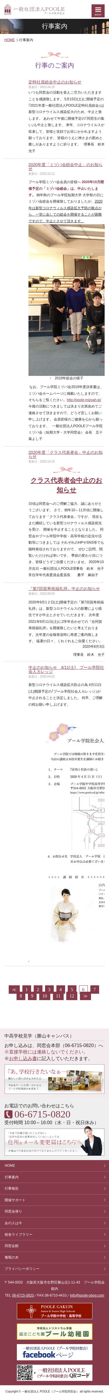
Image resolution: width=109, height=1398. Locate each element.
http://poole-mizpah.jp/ (84, 400)
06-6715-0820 (23, 1295)
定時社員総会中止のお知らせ (54, 82)
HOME (9, 40)
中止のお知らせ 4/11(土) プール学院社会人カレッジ (66, 669)
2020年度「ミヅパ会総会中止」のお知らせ (65, 166)
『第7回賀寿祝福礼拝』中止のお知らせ (64, 588)
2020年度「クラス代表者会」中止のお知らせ (65, 454)
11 (58, 995)
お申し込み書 (23, 1058)
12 (71, 995)
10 (44, 995)
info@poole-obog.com (87, 1295)
